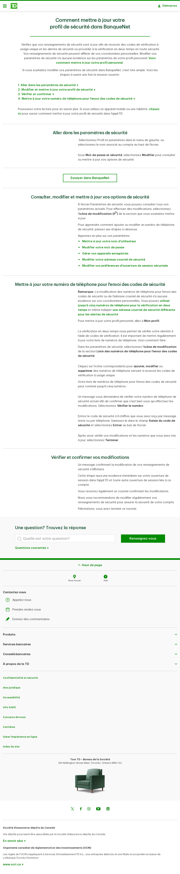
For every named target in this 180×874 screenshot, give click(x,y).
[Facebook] (80, 810)
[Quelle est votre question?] (65, 540)
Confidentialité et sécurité (20, 679)
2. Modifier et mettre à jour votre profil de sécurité (55, 91)
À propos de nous (14, 718)
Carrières (9, 728)
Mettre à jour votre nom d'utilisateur (109, 242)
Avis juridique (11, 689)
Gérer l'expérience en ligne (20, 738)
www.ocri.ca (12, 865)
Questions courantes (32, 549)
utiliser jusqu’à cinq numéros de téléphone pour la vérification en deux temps (124, 307)
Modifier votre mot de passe (103, 248)
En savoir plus (13, 842)
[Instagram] (88, 810)
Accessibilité (11, 699)
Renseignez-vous (142, 540)
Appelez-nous (19, 601)
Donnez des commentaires (29, 620)
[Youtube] (98, 810)
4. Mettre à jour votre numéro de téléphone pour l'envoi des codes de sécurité (75, 100)
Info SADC (9, 708)
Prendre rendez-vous (24, 611)
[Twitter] (72, 810)
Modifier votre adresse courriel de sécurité (113, 261)
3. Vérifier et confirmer (34, 95)
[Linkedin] (107, 810)
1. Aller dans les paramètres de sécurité (47, 86)
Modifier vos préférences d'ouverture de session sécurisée (125, 267)
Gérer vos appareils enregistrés (105, 254)
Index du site (11, 748)
